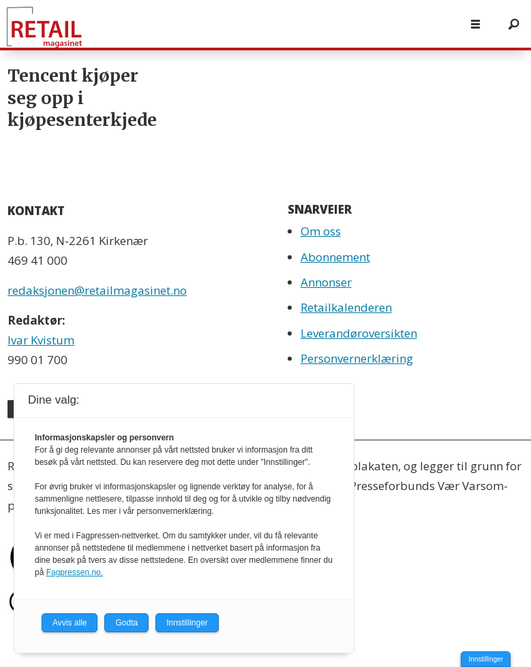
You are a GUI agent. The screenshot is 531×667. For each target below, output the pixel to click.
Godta (126, 623)
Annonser (326, 282)
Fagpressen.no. (74, 572)
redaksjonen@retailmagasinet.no (97, 290)
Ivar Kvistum (40, 340)
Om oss (321, 231)
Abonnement (335, 257)
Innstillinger (485, 659)
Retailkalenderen (346, 307)
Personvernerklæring (357, 358)
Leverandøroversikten (359, 333)
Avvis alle (69, 623)
